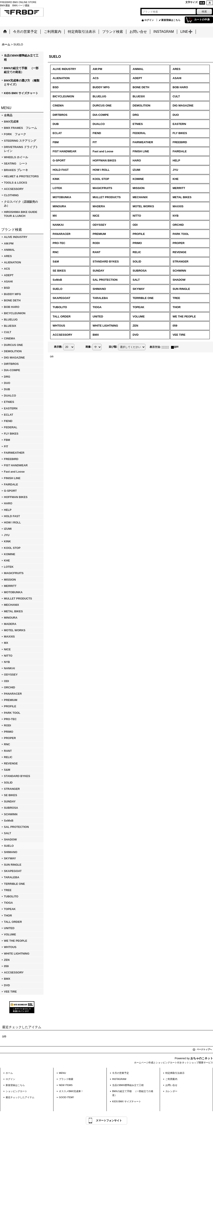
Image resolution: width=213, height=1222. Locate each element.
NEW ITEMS (66, 1085)
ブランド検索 (66, 1079)
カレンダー (171, 1091)
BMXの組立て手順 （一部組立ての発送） (21, 70)
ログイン (149, 20)
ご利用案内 (171, 1079)
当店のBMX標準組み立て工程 (21, 57)
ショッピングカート (16, 1091)
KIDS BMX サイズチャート (21, 93)
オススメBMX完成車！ (72, 1091)
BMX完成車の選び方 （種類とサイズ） (21, 82)
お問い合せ (171, 1085)
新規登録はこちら (170, 20)
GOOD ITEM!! (66, 1097)
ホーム (9, 1073)
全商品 (8, 115)
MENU (62, 1073)
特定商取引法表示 (175, 1073)
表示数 (58, 346)
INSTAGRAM (119, 1079)
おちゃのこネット (201, 1058)
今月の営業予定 (120, 1073)
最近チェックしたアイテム (20, 1097)
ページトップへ (204, 1049)
